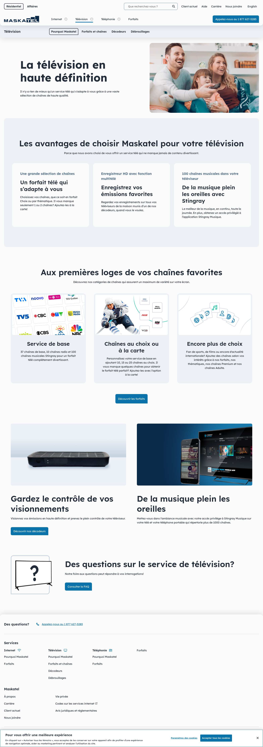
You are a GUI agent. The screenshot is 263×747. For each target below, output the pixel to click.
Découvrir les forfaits (131, 398)
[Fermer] (257, 738)
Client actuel (12, 710)
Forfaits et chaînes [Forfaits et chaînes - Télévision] (60, 663)
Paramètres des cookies (184, 738)
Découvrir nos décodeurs (29, 531)
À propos (10, 696)
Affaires (32, 6)
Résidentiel (13, 6)
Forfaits (142, 650)
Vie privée (61, 696)
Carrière (9, 703)
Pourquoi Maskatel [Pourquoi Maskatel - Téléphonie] (104, 656)
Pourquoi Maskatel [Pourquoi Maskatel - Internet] (16, 656)
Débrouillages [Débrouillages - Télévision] (57, 678)
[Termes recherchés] (151, 6)
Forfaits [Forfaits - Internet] (9, 663)
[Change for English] (252, 6)
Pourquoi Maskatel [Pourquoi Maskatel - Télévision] (60, 656)
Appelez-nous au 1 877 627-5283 (235, 19)
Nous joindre (12, 717)
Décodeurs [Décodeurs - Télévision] (55, 670)
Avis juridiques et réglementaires (76, 710)
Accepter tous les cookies (216, 738)
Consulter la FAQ (78, 586)
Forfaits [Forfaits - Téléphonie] (97, 663)
